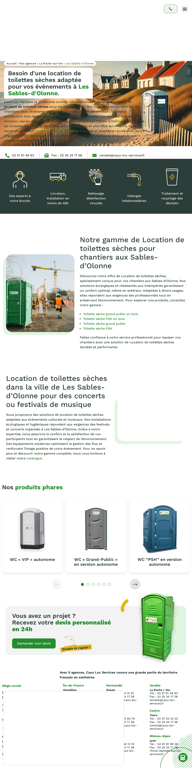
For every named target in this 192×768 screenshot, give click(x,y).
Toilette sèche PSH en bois (104, 319)
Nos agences (27, 63)
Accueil (11, 63)
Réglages (99, 756)
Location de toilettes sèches (56, 131)
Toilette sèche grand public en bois (110, 314)
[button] (184, 8)
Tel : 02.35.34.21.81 (16, 706)
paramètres (64, 753)
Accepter (99, 739)
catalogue (34, 458)
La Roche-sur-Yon (51, 63)
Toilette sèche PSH (97, 328)
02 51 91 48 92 (23, 155)
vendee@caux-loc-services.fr (122, 155)
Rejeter (99, 748)
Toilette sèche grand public (104, 324)
